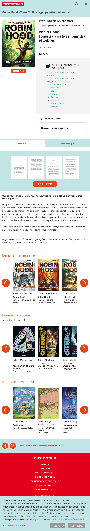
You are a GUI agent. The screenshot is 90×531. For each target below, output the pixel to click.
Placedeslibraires (58, 84)
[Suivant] (84, 288)
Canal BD (54, 87)
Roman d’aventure (60, 128)
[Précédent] (6, 288)
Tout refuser (57, 525)
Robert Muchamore (60, 21)
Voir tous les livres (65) (14, 331)
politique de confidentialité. (70, 519)
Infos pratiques (67, 143)
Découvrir (22, 143)
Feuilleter (18, 71)
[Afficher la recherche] (76, 4)
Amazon (53, 106)
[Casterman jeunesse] (5, 478)
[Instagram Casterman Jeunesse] (13, 478)
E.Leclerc (53, 97)
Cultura (53, 93)
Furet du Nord (56, 103)
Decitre (53, 100)
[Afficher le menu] (85, 4)
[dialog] (45, 513)
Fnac (51, 90)
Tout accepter (76, 525)
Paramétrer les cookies (14, 525)
